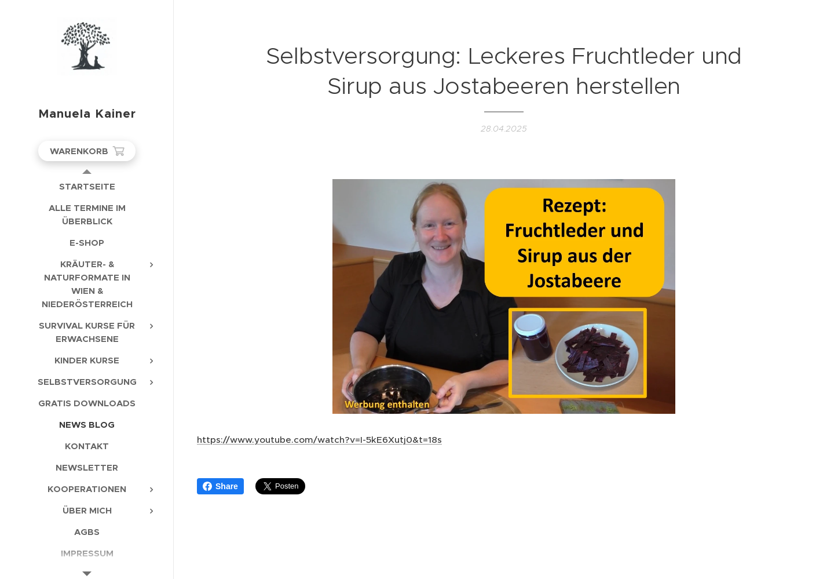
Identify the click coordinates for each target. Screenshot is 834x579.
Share (220, 486)
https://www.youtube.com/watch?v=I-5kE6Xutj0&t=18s (319, 439)
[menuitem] (86, 186)
